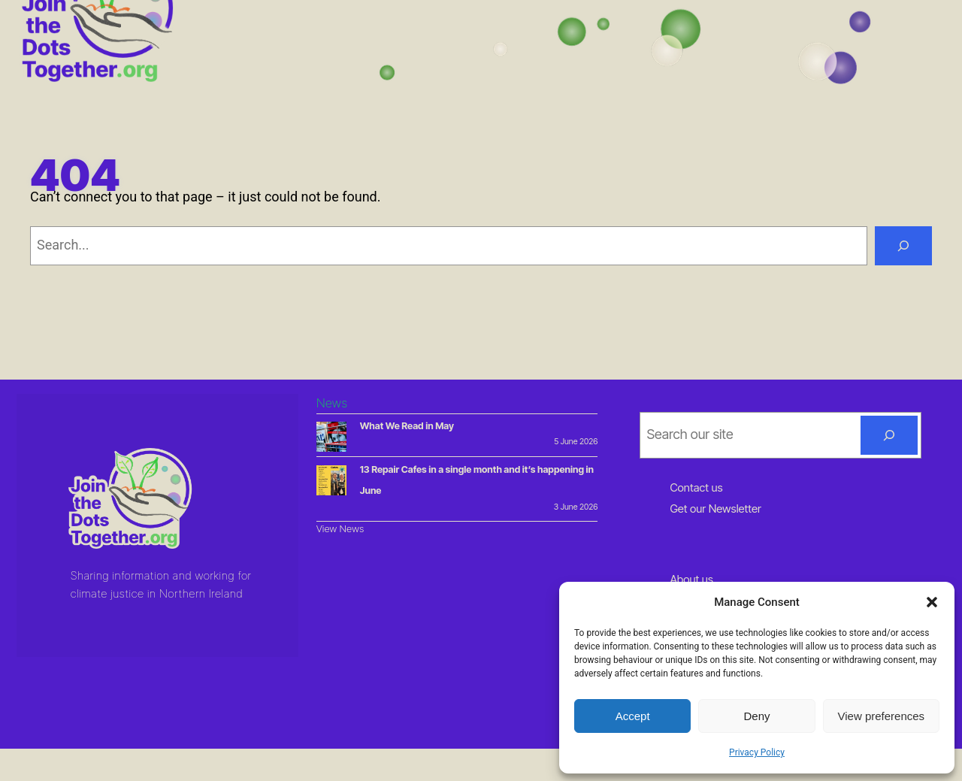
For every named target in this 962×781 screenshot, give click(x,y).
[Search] (903, 245)
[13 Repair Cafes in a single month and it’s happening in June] (331, 483)
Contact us (696, 487)
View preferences (881, 716)
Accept (633, 716)
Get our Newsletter (715, 508)
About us (691, 579)
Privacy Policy (757, 752)
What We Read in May (407, 425)
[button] (931, 602)
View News (340, 528)
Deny (756, 716)
